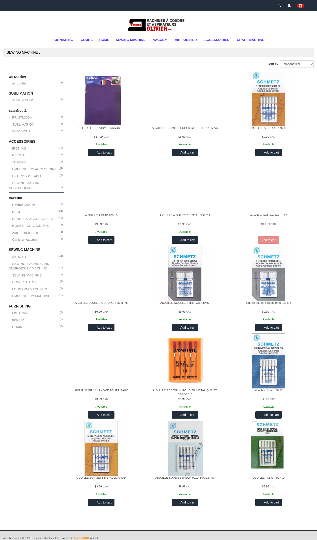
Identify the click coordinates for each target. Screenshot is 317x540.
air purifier (19, 83)
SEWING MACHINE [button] (131, 40)
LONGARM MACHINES (29, 289)
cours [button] (87, 40)
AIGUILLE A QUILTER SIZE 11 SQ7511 (185, 215)
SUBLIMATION (23, 100)
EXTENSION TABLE (27, 176)
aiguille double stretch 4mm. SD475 (268, 302)
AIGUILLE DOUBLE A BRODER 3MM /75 (101, 302)
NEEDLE (18, 155)
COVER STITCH (24, 282)
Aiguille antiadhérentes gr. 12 (268, 215)
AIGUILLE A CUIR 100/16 (101, 215)
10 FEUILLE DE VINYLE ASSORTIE (101, 128)
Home (104, 40)
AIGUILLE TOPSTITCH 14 (268, 477)
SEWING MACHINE (27, 275)
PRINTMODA (22, 117)
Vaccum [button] (160, 40)
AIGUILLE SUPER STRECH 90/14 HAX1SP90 (185, 477)
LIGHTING (20, 313)
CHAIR (17, 327)
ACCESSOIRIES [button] (216, 40)
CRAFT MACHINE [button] (250, 40)
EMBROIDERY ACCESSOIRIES (36, 169)
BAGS (16, 212)
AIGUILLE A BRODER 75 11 (269, 128)
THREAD (19, 162)
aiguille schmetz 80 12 (268, 390)
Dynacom (81, 538)
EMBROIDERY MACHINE (31, 296)
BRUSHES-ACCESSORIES (32, 219)
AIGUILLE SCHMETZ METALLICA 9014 (101, 477)
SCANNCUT (21, 131)
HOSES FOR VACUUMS (30, 225)
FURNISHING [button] (63, 40)
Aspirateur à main (25, 232)
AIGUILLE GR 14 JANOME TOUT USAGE (101, 390)
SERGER (19, 256)
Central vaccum (23, 205)
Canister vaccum (24, 239)
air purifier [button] (186, 40)
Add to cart (104, 152)
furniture (18, 320)
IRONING (19, 148)
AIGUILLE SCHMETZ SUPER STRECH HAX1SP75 (185, 128)
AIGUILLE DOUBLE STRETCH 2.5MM (185, 302)
